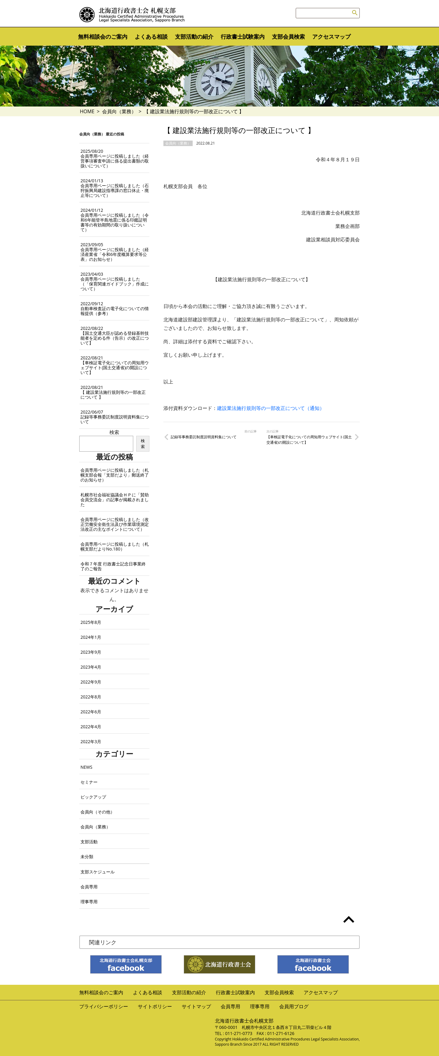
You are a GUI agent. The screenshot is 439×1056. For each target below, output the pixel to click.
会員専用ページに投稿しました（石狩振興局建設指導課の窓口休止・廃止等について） (114, 188)
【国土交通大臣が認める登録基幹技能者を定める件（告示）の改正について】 (114, 335)
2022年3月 (90, 741)
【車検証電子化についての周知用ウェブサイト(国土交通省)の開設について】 (309, 439)
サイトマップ (196, 1006)
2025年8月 (90, 622)
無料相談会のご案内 (102, 36)
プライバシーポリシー (103, 1006)
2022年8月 (90, 697)
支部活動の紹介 (194, 36)
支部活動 (89, 841)
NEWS (86, 767)
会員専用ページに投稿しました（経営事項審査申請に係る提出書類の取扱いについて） (114, 158)
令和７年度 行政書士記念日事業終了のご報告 (113, 566)
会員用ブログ (294, 1006)
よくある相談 (151, 36)
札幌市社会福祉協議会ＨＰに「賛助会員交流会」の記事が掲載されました (114, 499)
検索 (114, 432)
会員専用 (89, 887)
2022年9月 (90, 682)
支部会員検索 (288, 36)
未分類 (86, 856)
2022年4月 (90, 726)
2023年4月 (90, 667)
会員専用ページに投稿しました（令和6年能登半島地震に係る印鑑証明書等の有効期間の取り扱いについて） (114, 220)
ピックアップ (93, 797)
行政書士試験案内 (243, 36)
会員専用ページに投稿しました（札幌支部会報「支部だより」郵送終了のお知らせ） (114, 475)
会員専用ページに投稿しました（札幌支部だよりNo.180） (114, 546)
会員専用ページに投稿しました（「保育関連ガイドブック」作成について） (114, 281)
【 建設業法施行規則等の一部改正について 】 (113, 392)
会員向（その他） (97, 812)
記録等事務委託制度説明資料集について (204, 436)
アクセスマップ (331, 36)
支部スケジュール (97, 872)
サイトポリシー (155, 1006)
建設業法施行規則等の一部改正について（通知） (270, 408)
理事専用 (89, 901)
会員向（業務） (119, 111)
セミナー (89, 782)
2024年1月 (90, 637)
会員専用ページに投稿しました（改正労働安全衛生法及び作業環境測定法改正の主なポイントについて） (114, 524)
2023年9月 (90, 652)
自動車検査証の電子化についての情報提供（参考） (114, 308)
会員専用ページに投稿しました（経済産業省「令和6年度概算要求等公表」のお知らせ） (114, 252)
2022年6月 (90, 712)
